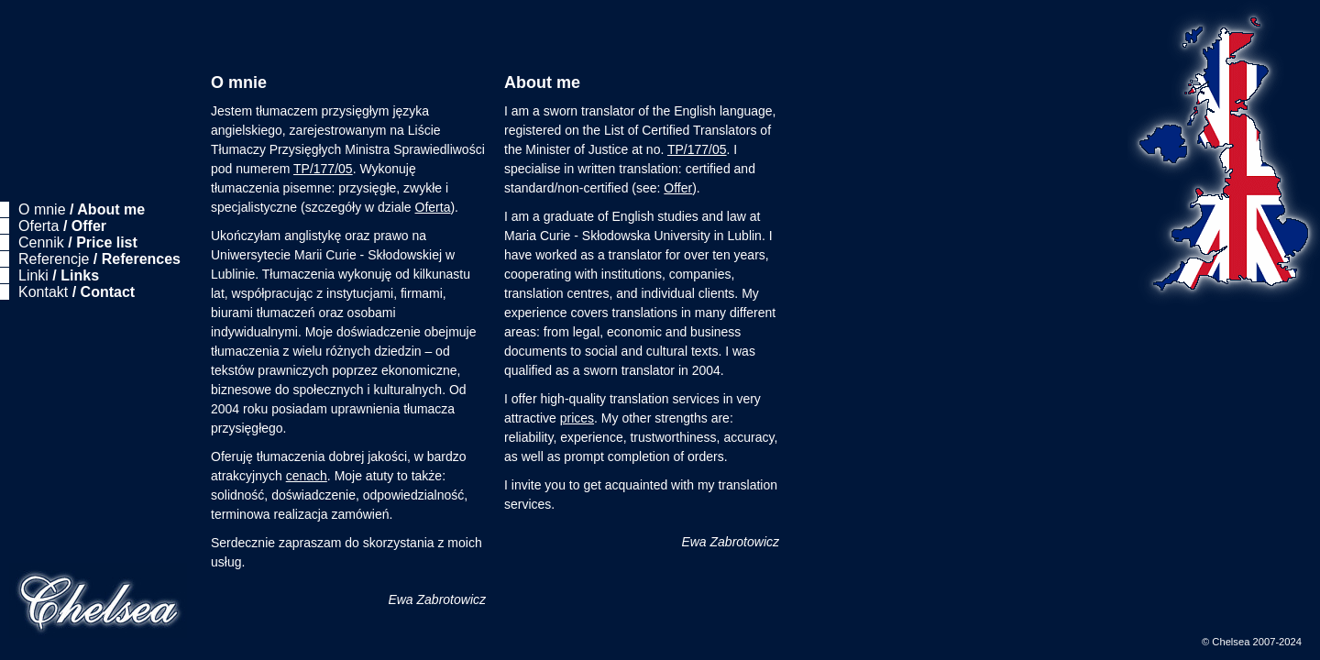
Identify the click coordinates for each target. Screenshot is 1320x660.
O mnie (81, 209)
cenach (306, 475)
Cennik (78, 242)
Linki (58, 275)
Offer (678, 188)
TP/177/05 (323, 168)
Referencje (99, 259)
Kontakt (76, 292)
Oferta (62, 226)
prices (577, 418)
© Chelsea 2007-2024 (1252, 641)
